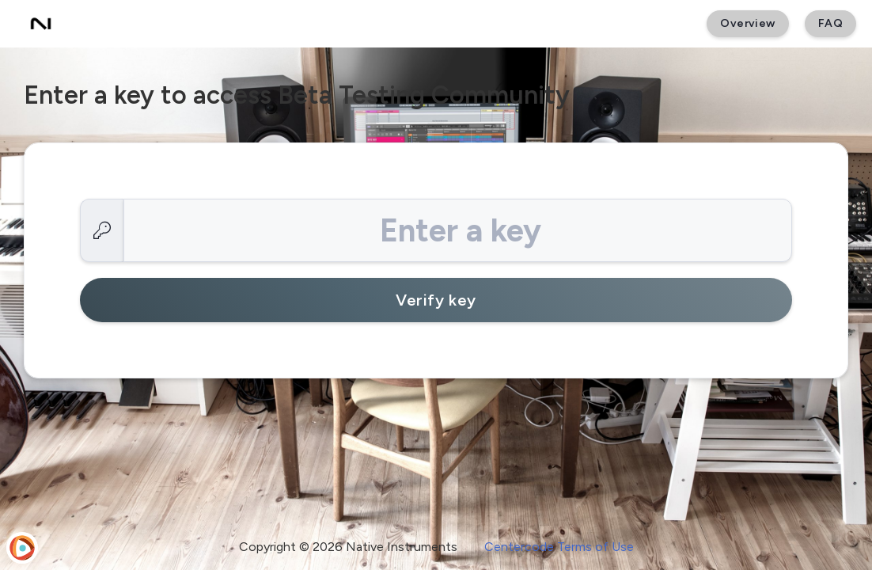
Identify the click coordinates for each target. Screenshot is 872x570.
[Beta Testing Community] (41, 24)
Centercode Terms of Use (559, 546)
